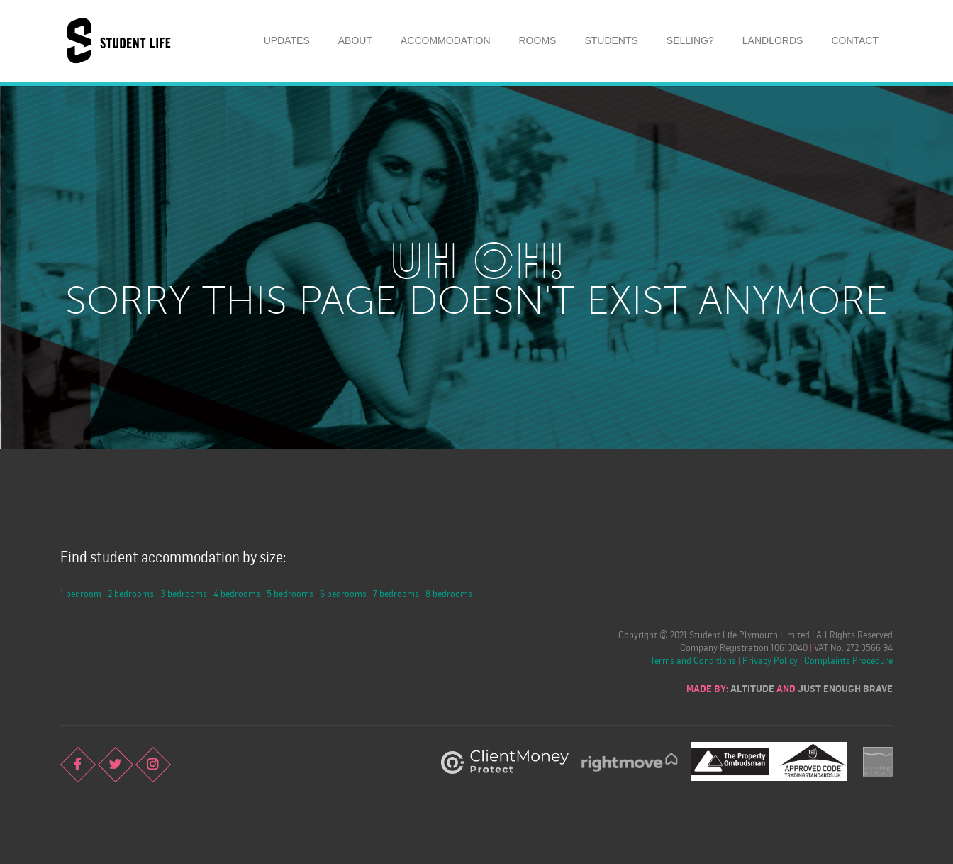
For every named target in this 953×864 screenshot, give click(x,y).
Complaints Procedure (848, 660)
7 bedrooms (396, 593)
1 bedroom (80, 593)
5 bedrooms (290, 593)
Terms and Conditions (693, 660)
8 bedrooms (448, 593)
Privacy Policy (770, 660)
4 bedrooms (236, 593)
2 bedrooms (131, 593)
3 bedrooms (183, 593)
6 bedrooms (343, 593)
